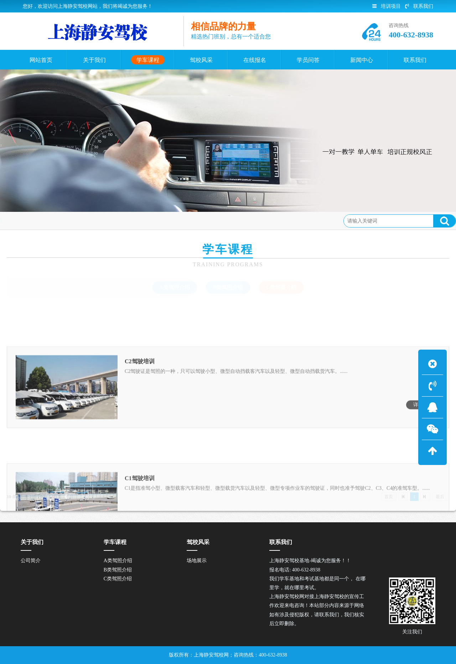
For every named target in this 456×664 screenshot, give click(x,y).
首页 (37, 220)
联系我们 (419, 6)
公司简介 (31, 560)
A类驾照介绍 (175, 287)
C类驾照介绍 (93, 220)
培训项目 (386, 6)
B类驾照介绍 (228, 287)
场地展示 (197, 560)
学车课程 (60, 220)
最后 (440, 496)
